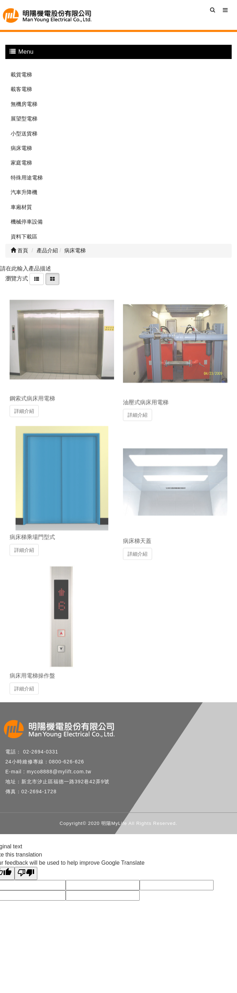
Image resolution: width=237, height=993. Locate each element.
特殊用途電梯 (27, 178)
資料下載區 (24, 237)
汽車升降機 (24, 192)
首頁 (19, 250)
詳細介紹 (24, 409)
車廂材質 (21, 207)
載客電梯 (21, 89)
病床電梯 (21, 148)
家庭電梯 (21, 163)
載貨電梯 (21, 74)
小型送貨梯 (24, 133)
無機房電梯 (24, 104)
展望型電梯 (24, 119)
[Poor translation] (26, 873)
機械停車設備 (27, 222)
